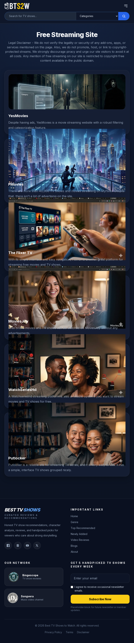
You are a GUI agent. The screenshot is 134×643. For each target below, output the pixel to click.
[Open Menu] (126, 6)
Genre (74, 522)
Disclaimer (83, 632)
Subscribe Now (100, 599)
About (74, 551)
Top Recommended (83, 528)
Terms (69, 632)
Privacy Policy (53, 632)
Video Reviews (80, 539)
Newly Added (79, 533)
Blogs (74, 545)
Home (74, 516)
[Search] (123, 16)
